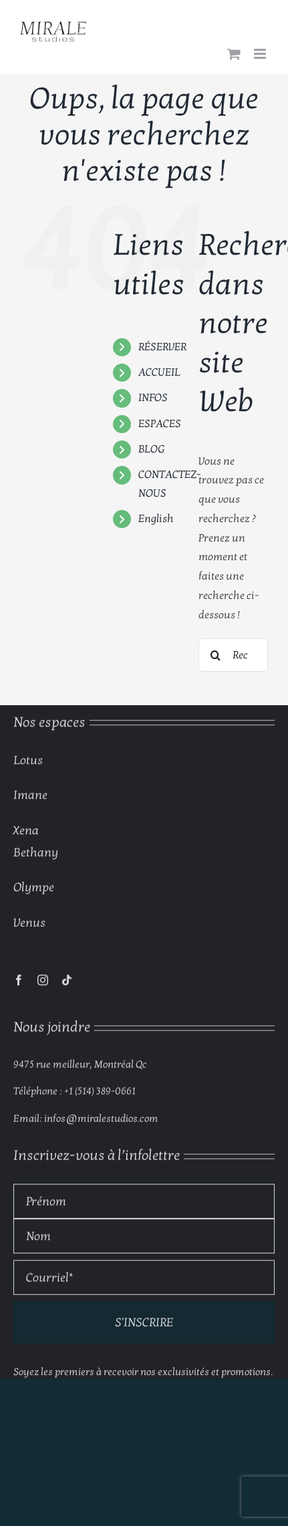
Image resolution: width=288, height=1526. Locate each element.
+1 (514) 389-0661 (100, 1094)
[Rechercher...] (233, 655)
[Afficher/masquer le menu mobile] (261, 54)
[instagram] (42, 982)
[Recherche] (215, 655)
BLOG (151, 449)
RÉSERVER (162, 347)
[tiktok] (66, 982)
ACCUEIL (159, 372)
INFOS (153, 397)
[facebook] (18, 982)
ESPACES (159, 423)
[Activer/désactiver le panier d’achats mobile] (234, 54)
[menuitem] (158, 519)
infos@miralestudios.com (101, 1120)
